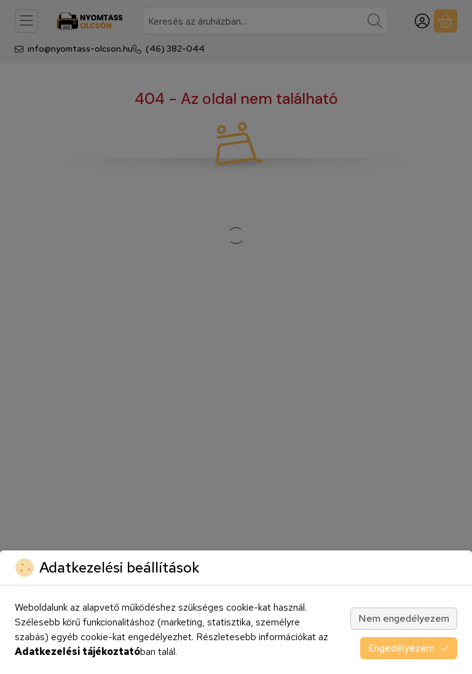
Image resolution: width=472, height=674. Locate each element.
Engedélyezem (408, 647)
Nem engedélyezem (403, 618)
